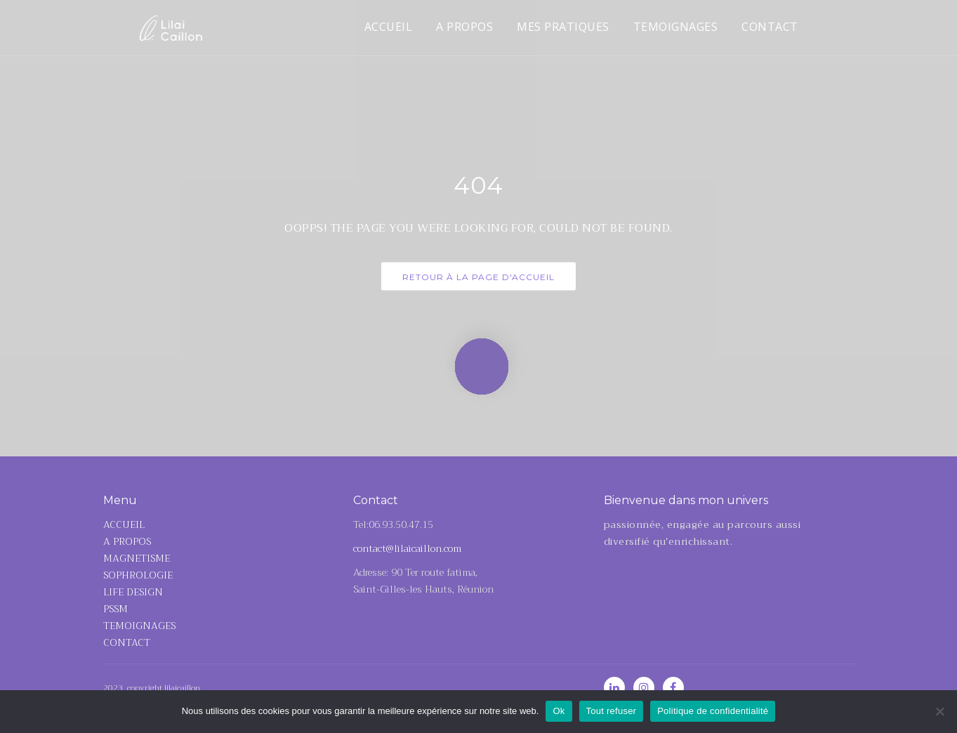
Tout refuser (611, 711)
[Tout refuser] (939, 711)
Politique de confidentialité (712, 711)
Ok (559, 711)
